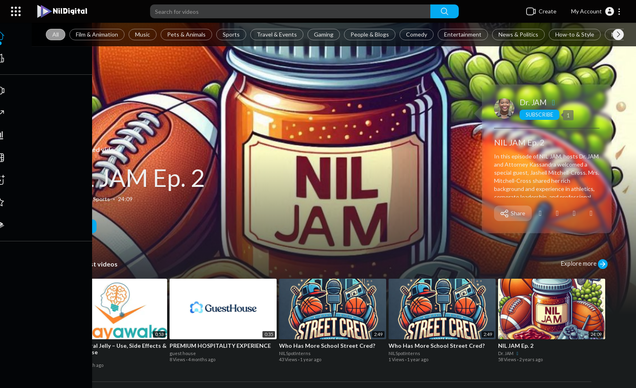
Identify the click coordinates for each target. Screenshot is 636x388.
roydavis (69, 359)
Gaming (324, 34)
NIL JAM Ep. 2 (130, 177)
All (56, 34)
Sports (232, 34)
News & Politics (519, 34)
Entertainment (463, 34)
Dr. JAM (539, 102)
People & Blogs (370, 34)
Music (143, 34)
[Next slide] (618, 34)
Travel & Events (278, 34)
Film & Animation (98, 34)
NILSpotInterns (295, 353)
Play (77, 226)
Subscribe (539, 114)
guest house (183, 353)
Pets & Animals (187, 34)
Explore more (584, 264)
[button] (596, 11)
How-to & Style (575, 34)
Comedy (417, 34)
